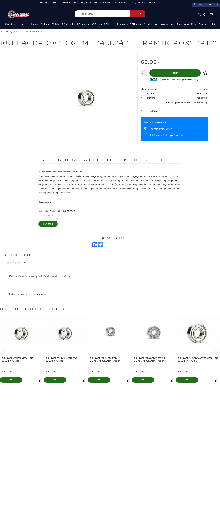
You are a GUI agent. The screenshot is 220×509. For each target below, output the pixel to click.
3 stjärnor (13, 262)
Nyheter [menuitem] (25, 24)
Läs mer (48, 224)
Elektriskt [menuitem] (147, 24)
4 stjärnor (16, 262)
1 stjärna (8, 262)
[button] (204, 14)
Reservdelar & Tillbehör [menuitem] (129, 24)
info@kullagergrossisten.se (118, 3)
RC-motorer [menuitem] (83, 24)
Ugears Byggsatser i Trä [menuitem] (203, 24)
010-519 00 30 (149, 3)
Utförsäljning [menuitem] (11, 24)
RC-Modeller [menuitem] (68, 24)
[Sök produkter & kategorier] (102, 13)
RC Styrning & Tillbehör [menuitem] (103, 24)
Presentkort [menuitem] (183, 24)
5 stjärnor (19, 262)
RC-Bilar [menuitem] (56, 24)
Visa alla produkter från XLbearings (184, 102)
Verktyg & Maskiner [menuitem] (165, 24)
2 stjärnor (10, 262)
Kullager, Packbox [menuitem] (40, 24)
